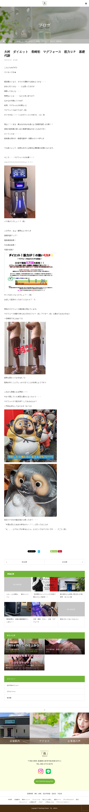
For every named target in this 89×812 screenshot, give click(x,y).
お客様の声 (33, 802)
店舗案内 (17, 799)
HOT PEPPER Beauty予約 (44, 781)
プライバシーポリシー (63, 802)
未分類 (15, 60)
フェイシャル (36, 799)
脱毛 (77, 799)
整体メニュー (26, 799)
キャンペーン (23, 802)
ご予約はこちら (49, 802)
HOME (10, 799)
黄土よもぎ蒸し (47, 799)
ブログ (41, 802)
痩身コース (57, 799)
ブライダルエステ (68, 799)
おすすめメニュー (13, 685)
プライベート (11, 691)
